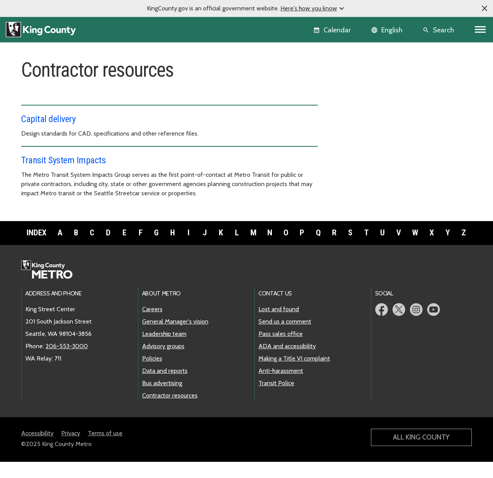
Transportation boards (366, 166)
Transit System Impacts (63, 160)
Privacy (70, 449)
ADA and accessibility (287, 362)
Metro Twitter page (398, 325)
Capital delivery (48, 119)
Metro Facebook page (381, 325)
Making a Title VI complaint (294, 374)
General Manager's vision (367, 104)
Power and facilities (360, 215)
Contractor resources (363, 203)
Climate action (353, 141)
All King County (421, 453)
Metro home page (51, 286)
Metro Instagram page (416, 325)
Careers (347, 92)
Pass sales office (280, 350)
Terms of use (105, 449)
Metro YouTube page (433, 325)
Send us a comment (284, 337)
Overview (346, 80)
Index (37, 248)
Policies (347, 129)
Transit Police (276, 399)
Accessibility (37, 449)
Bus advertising (354, 191)
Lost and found (278, 325)
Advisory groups (358, 154)
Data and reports (359, 178)
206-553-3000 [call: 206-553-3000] (66, 362)
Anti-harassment (280, 387)
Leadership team (356, 117)
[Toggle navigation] (480, 29)
